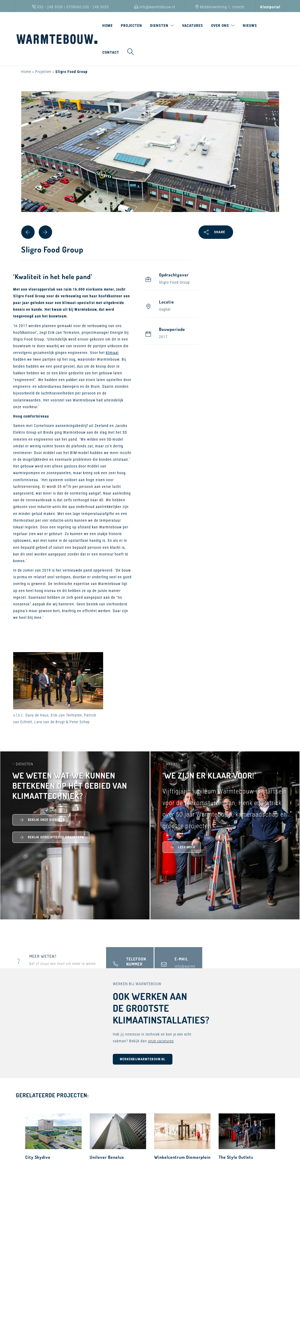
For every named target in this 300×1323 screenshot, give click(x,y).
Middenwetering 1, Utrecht (220, 7)
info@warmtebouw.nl (154, 7)
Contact (110, 52)
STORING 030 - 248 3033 (87, 7)
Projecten (131, 25)
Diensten (159, 25)
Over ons (220, 25)
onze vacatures (161, 1041)
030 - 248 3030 (47, 7)
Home (107, 25)
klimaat (112, 352)
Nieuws (250, 25)
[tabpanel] (150, 163)
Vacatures (192, 25)
